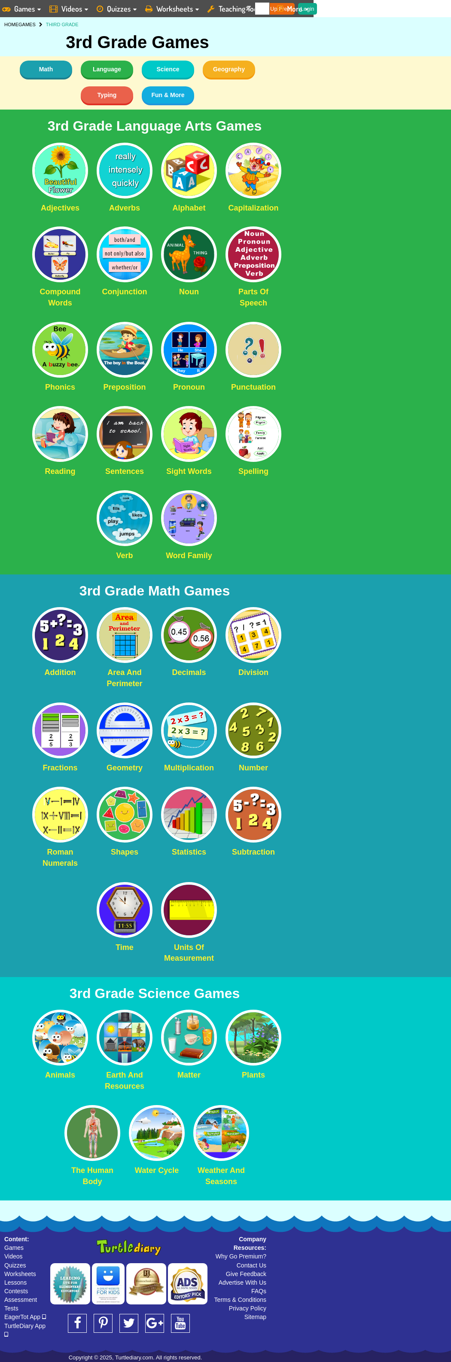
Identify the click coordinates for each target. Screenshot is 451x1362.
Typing (107, 95)
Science (168, 69)
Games (14, 1247)
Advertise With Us (242, 1282)
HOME (11, 24)
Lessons (15, 1282)
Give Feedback (246, 1273)
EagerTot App (25, 1316)
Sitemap (255, 1316)
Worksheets (20, 1273)
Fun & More (168, 95)
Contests (16, 1291)
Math (46, 69)
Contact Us (251, 1265)
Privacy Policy (247, 1308)
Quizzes (15, 1265)
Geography (229, 69)
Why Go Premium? (241, 1256)
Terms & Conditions (240, 1299)
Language (107, 69)
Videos (13, 1256)
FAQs (258, 1291)
